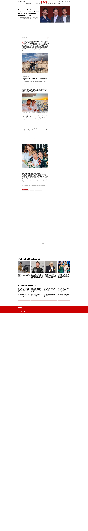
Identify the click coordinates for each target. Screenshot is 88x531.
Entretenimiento (36, 3)
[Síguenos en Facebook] (18, 311)
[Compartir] (47, 37)
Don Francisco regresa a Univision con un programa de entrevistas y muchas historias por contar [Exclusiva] (50, 276)
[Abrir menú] (18, 1)
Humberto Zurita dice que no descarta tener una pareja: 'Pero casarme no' (35, 141)
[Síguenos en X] (20, 311)
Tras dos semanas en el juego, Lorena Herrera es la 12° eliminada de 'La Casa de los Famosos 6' (63, 276)
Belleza (44, 3)
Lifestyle (49, 3)
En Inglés (62, 3)
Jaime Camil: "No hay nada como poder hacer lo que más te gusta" (24, 275)
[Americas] (64, 1)
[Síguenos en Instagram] (21, 311)
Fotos (59, 3)
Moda (46, 3)
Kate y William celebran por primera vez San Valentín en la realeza (63, 295)
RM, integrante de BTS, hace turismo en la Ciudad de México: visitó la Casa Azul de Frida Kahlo (24, 296)
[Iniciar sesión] (22, 1)
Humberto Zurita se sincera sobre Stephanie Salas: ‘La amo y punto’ (34, 81)
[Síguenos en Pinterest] (23, 311)
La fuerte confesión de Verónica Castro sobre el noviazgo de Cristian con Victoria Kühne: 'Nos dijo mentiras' (36, 297)
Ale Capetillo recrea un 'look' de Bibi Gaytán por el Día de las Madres (50, 289)
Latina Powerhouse (54, 3)
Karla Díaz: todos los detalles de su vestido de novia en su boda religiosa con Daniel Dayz (23, 290)
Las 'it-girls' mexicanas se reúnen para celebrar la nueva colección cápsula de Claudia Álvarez (36, 290)
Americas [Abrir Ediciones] (67, 1)
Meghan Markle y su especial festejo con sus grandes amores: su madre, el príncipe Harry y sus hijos (63, 290)
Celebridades (30, 3)
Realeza (40, 3)
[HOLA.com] (44, 1)
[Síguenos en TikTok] (24, 311)
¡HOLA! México (26, 3)
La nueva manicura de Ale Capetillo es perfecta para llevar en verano (49, 295)
